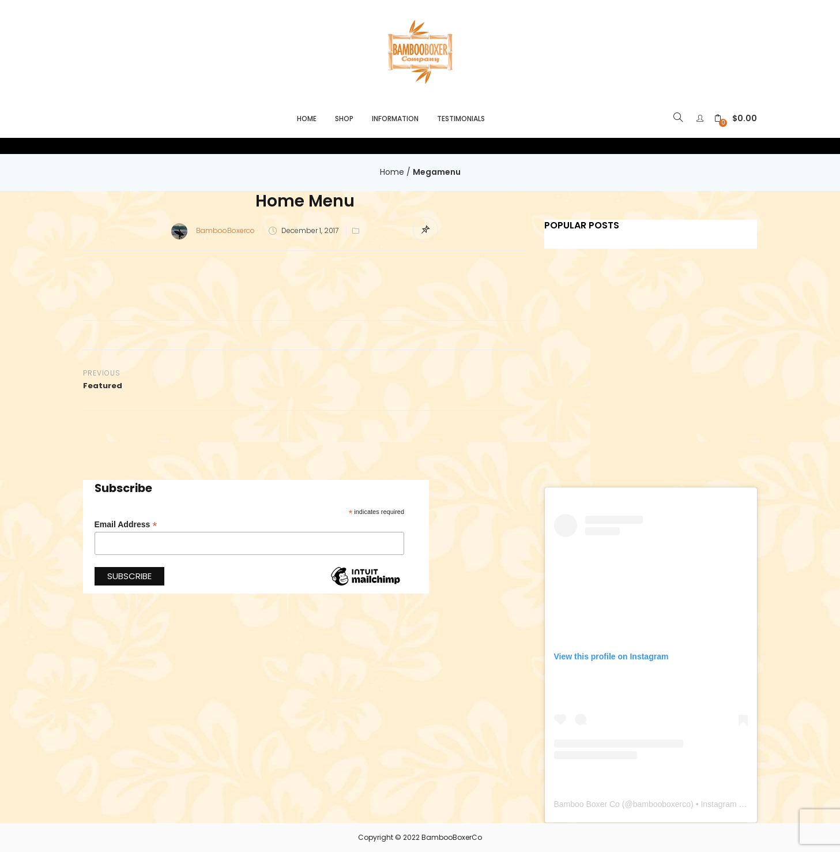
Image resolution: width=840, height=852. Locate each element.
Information (395, 118)
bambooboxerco (662, 804)
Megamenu (437, 172)
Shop (344, 118)
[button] (735, 118)
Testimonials (461, 118)
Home (307, 118)
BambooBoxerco (225, 230)
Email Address (126, 524)
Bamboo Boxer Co (587, 804)
